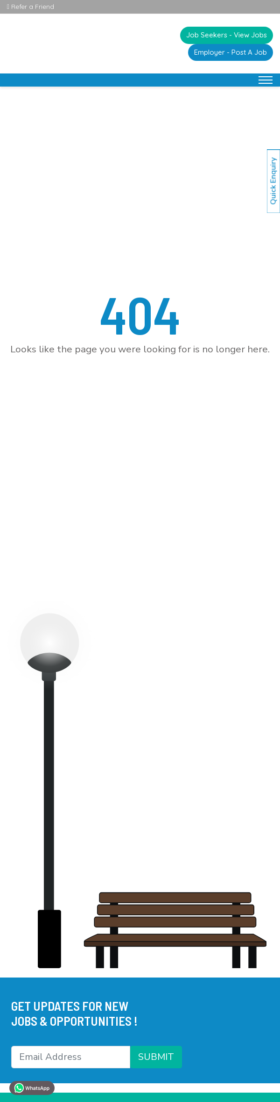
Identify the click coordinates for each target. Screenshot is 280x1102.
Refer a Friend (30, 6)
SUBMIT (156, 1057)
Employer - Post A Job (230, 52)
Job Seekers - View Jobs (226, 34)
